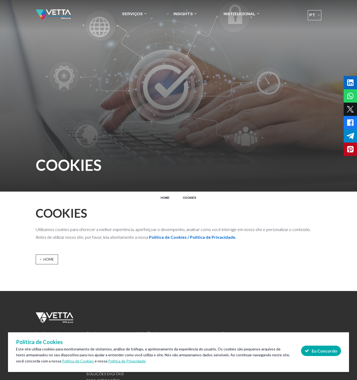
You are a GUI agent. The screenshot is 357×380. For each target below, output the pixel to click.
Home (165, 197)
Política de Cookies (78, 361)
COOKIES (189, 197)
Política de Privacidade (126, 361)
